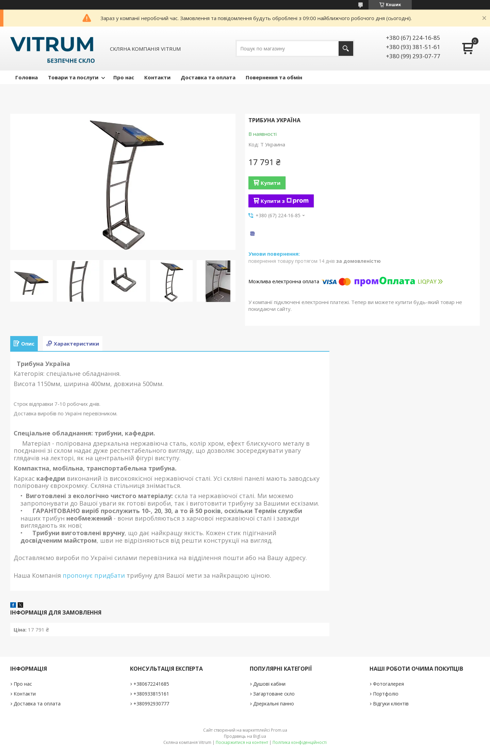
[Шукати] (346, 48)
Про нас (123, 77)
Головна (26, 77)
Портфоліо (385, 693)
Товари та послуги (73, 77)
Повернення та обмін (274, 77)
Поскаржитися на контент (242, 742)
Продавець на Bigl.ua (245, 736)
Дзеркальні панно (273, 703)
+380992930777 (151, 703)
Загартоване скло (274, 693)
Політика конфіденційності (300, 742)
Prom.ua (279, 730)
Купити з (285, 200)
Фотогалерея (388, 684)
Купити (270, 182)
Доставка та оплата (208, 77)
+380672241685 (151, 684)
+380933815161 (151, 693)
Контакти (157, 77)
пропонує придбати (93, 575)
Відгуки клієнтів (391, 703)
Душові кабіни (269, 684)
